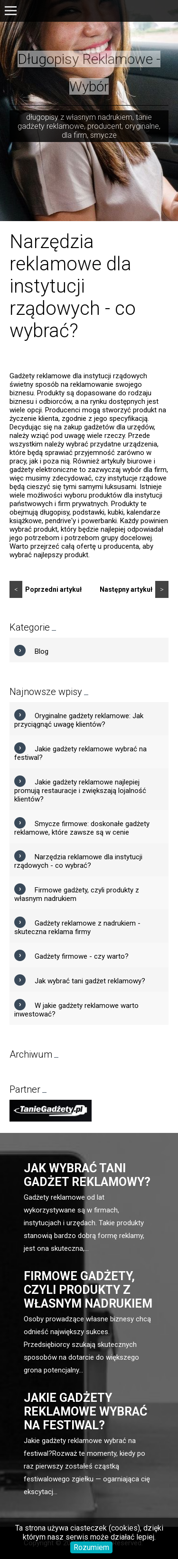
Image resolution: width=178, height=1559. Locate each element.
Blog (41, 651)
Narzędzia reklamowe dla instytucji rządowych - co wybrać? (78, 861)
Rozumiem (91, 1547)
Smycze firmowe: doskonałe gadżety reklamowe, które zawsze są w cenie (82, 828)
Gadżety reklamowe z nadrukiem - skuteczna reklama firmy (77, 927)
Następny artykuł (134, 589)
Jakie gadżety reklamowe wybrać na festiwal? (85, 1411)
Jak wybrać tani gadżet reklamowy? (90, 981)
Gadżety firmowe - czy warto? (82, 956)
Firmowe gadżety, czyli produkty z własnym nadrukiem (88, 1289)
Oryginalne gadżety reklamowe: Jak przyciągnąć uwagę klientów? (78, 720)
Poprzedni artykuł (45, 589)
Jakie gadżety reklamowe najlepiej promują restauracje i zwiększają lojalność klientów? (80, 790)
